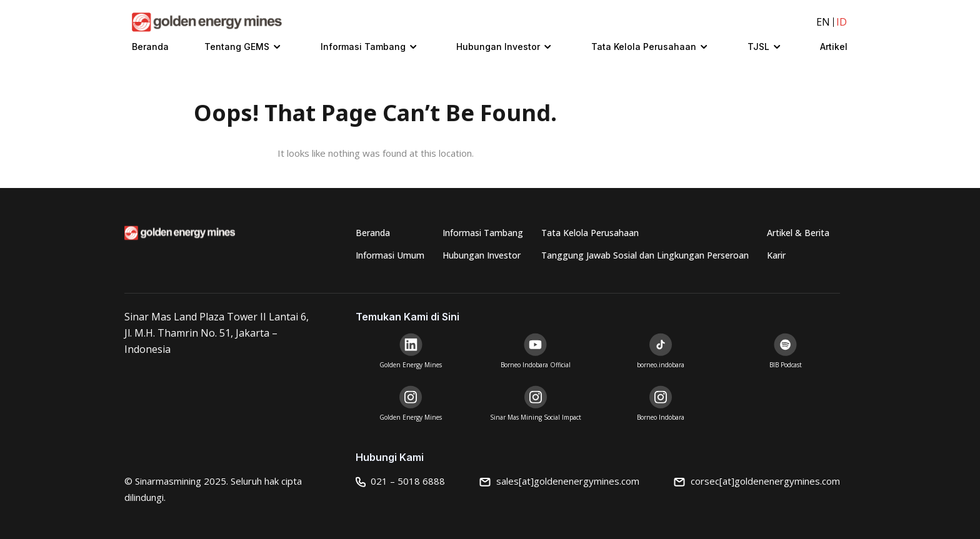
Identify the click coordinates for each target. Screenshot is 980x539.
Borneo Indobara (660, 417)
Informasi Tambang (363, 46)
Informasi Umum (390, 255)
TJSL (758, 46)
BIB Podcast (785, 364)
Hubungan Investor (498, 46)
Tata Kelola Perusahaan (643, 46)
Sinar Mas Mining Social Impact (535, 417)
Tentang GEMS (236, 46)
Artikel (834, 46)
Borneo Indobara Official (536, 364)
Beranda (150, 46)
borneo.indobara (660, 364)
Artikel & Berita (798, 233)
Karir (776, 255)
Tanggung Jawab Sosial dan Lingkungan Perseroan (645, 255)
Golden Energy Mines (410, 364)
